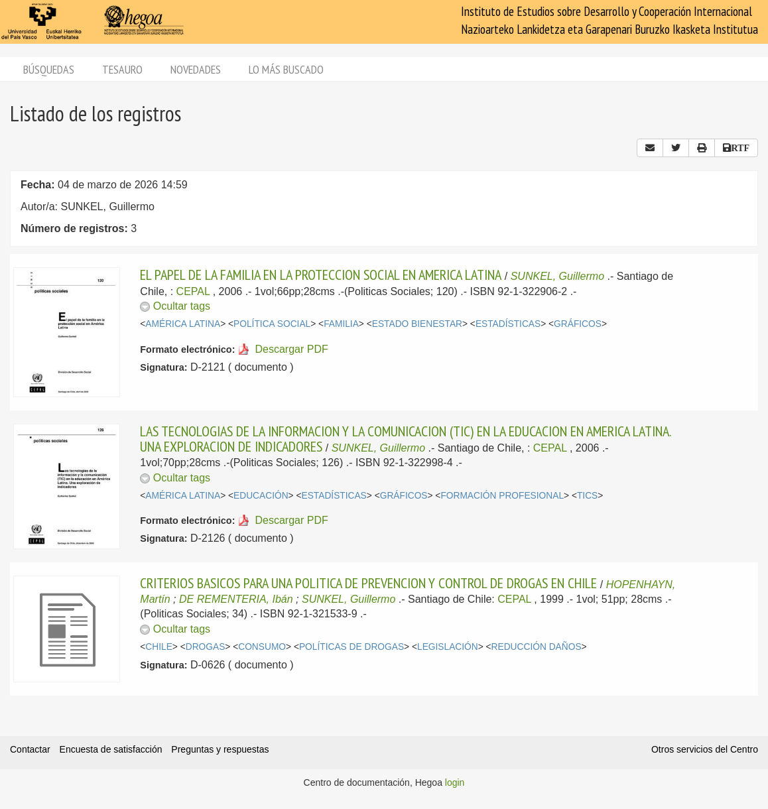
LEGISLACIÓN (447, 647)
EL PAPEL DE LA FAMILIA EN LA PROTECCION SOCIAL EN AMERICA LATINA (320, 274)
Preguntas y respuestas (220, 749)
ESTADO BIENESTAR (417, 324)
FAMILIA (341, 324)
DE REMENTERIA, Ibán (236, 599)
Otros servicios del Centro (704, 749)
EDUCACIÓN (260, 496)
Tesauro (122, 69)
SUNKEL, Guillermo (557, 276)
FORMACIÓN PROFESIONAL (502, 496)
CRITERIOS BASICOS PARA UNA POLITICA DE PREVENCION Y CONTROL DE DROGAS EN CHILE (368, 583)
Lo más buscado (286, 69)
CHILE (158, 647)
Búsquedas (48, 69)
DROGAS (205, 647)
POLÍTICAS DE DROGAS (351, 647)
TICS (587, 496)
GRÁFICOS (578, 324)
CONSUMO (262, 647)
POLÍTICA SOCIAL (271, 324)
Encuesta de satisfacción (111, 749)
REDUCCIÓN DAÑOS (536, 647)
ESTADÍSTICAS (508, 324)
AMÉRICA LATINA (182, 324)
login (455, 782)
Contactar (30, 749)
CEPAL (193, 291)
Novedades (195, 69)
